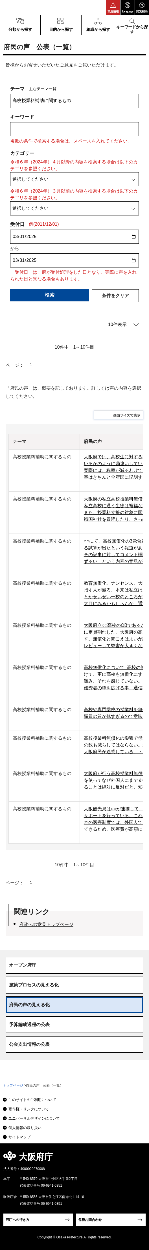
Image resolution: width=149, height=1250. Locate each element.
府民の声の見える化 (29, 1004)
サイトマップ (19, 1137)
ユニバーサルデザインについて (34, 1118)
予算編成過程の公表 (29, 1024)
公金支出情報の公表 (29, 1044)
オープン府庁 (22, 965)
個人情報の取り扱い (24, 1128)
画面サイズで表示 (126, 415)
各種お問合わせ (90, 1220)
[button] (113, 7)
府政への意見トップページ (46, 924)
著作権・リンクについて (28, 1109)
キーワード (22, 117)
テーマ (17, 89)
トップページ (13, 1085)
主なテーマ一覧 (42, 89)
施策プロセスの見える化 (34, 985)
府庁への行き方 (17, 1220)
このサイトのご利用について (32, 1100)
